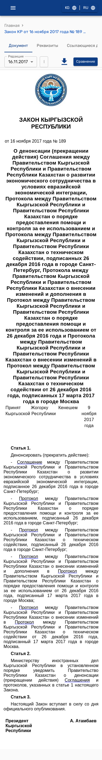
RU (89, 8)
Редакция (16, 56)
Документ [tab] (18, 45)
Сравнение (85, 61)
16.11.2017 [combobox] (18, 61)
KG (70, 8)
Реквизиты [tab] (47, 45)
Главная (12, 25)
